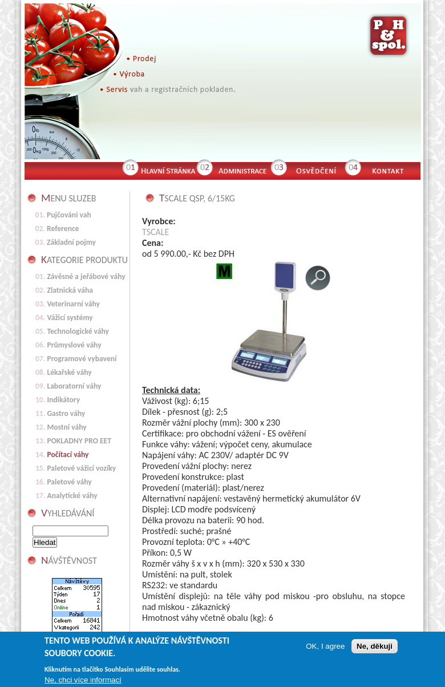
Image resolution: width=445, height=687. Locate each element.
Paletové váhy (69, 482)
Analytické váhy (72, 495)
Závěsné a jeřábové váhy (86, 276)
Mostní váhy (66, 427)
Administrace (241, 169)
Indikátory (63, 400)
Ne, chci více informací (83, 682)
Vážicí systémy (69, 317)
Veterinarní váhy (73, 304)
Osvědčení (315, 169)
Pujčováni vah (69, 215)
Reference (63, 228)
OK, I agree (325, 649)
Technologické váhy (78, 331)
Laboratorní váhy (74, 386)
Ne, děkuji (375, 649)
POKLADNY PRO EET (79, 441)
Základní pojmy (71, 242)
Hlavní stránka (167, 169)
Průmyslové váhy (74, 345)
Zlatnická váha (70, 290)
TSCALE (155, 232)
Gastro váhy (66, 413)
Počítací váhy (67, 454)
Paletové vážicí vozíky (81, 468)
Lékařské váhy (69, 372)
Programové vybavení (81, 358)
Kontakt (393, 169)
